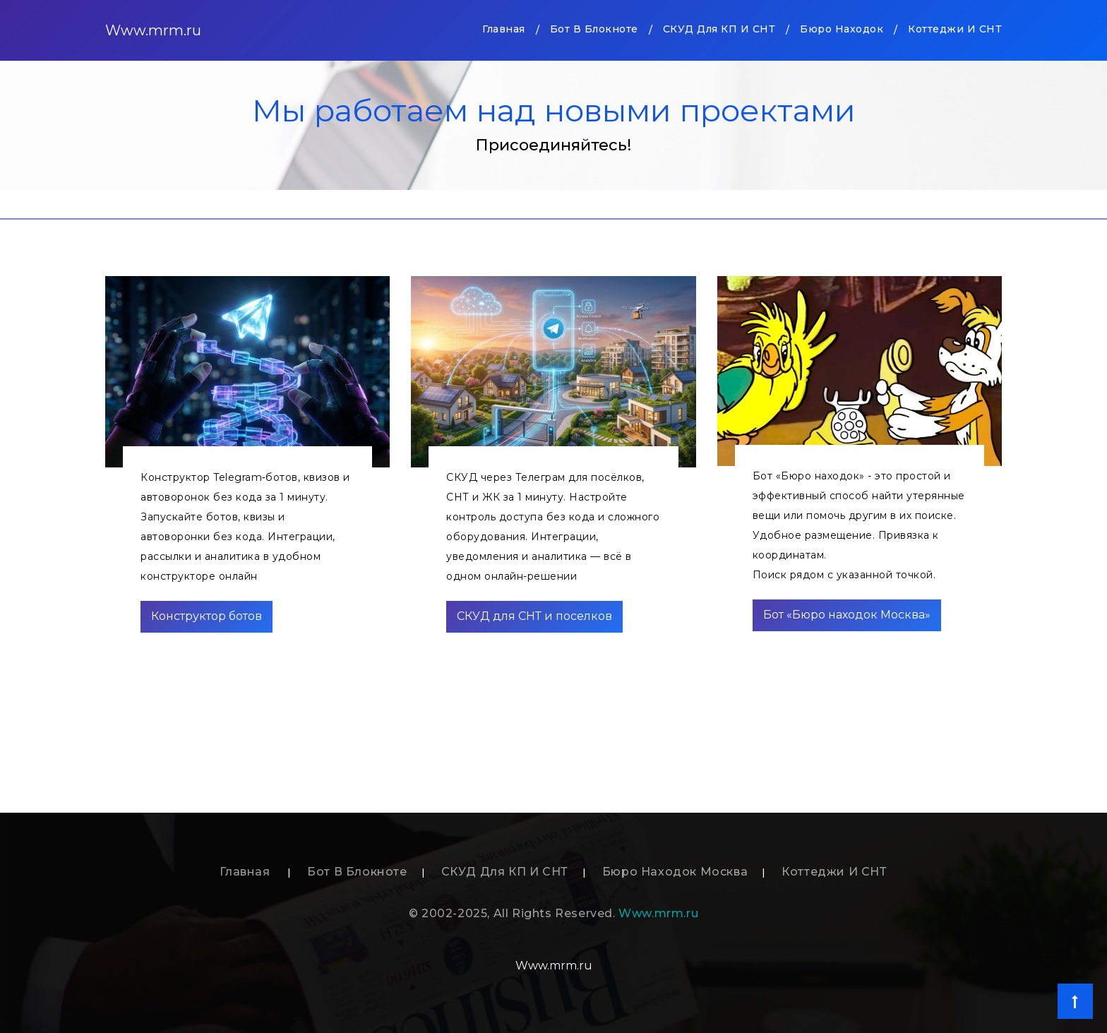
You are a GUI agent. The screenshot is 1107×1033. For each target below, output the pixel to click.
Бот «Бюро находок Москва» (847, 614)
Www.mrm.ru (153, 30)
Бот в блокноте (594, 29)
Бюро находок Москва (675, 871)
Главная (503, 27)
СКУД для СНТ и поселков (534, 616)
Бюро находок (841, 29)
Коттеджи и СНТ (955, 29)
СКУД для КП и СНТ (719, 29)
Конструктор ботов (206, 616)
